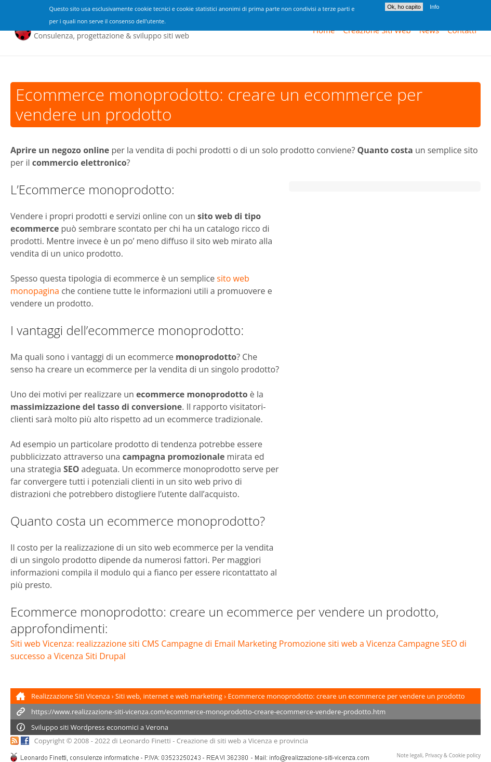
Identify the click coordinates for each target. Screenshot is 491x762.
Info (434, 4)
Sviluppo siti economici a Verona (99, 727)
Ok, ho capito (404, 4)
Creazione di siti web (209, 740)
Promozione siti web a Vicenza (337, 643)
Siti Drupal (105, 656)
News (429, 30)
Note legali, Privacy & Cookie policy (439, 755)
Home (324, 30)
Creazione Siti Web (376, 30)
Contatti (461, 30)
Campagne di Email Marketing (218, 643)
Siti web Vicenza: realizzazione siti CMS (84, 643)
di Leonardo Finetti (141, 740)
